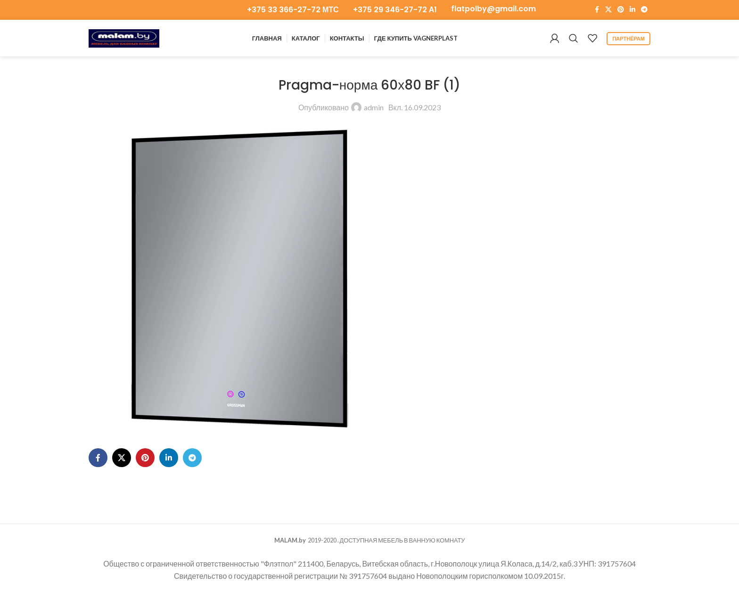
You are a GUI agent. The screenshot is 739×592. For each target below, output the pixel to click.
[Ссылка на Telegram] (644, 10)
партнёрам (628, 39)
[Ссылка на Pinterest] (621, 10)
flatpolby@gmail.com (493, 8)
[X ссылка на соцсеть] (608, 10)
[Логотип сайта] (124, 37)
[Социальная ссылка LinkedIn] (632, 10)
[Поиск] (573, 38)
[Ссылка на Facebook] (596, 10)
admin (374, 108)
